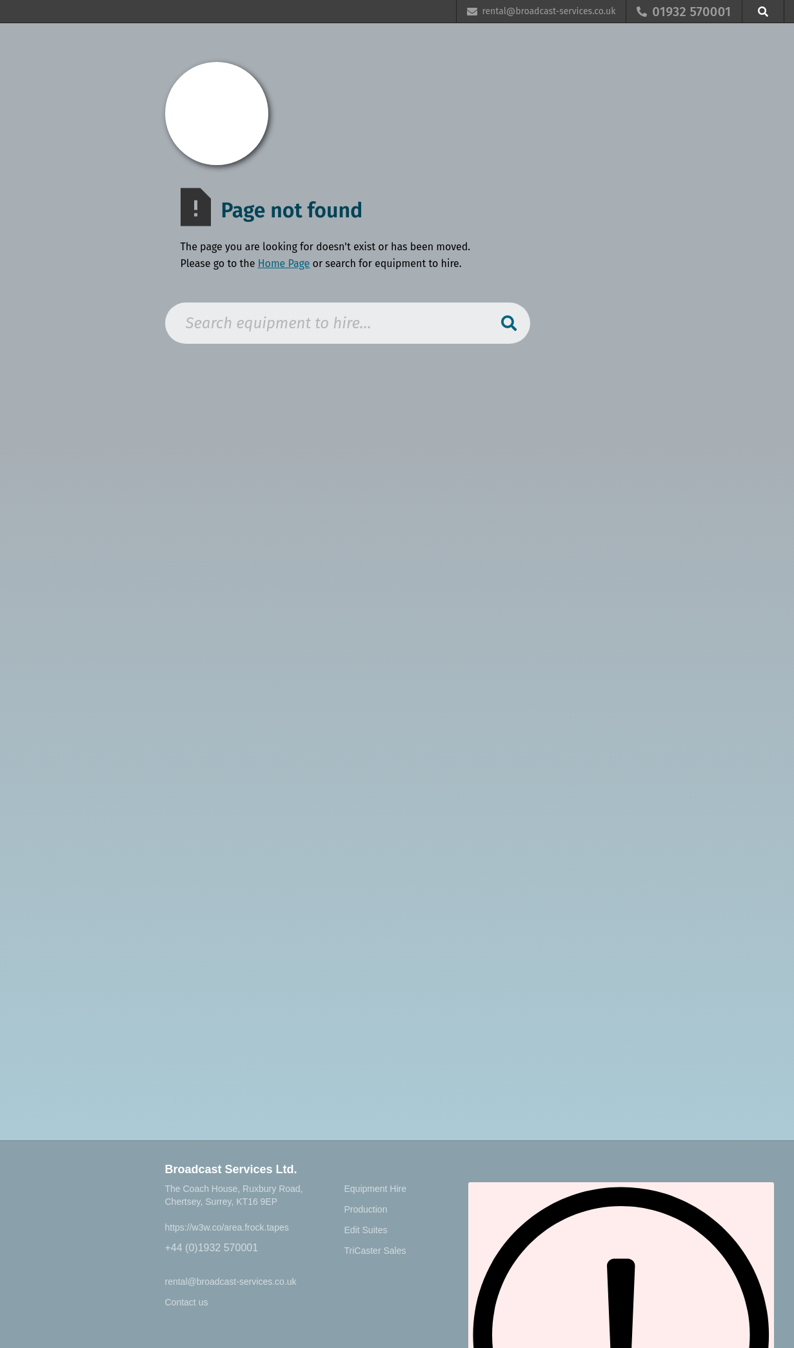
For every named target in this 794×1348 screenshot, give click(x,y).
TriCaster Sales (375, 1250)
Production (366, 1209)
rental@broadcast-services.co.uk (231, 1281)
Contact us (186, 1302)
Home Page (284, 263)
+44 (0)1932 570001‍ (212, 1247)
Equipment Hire (375, 1189)
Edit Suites (366, 1230)
